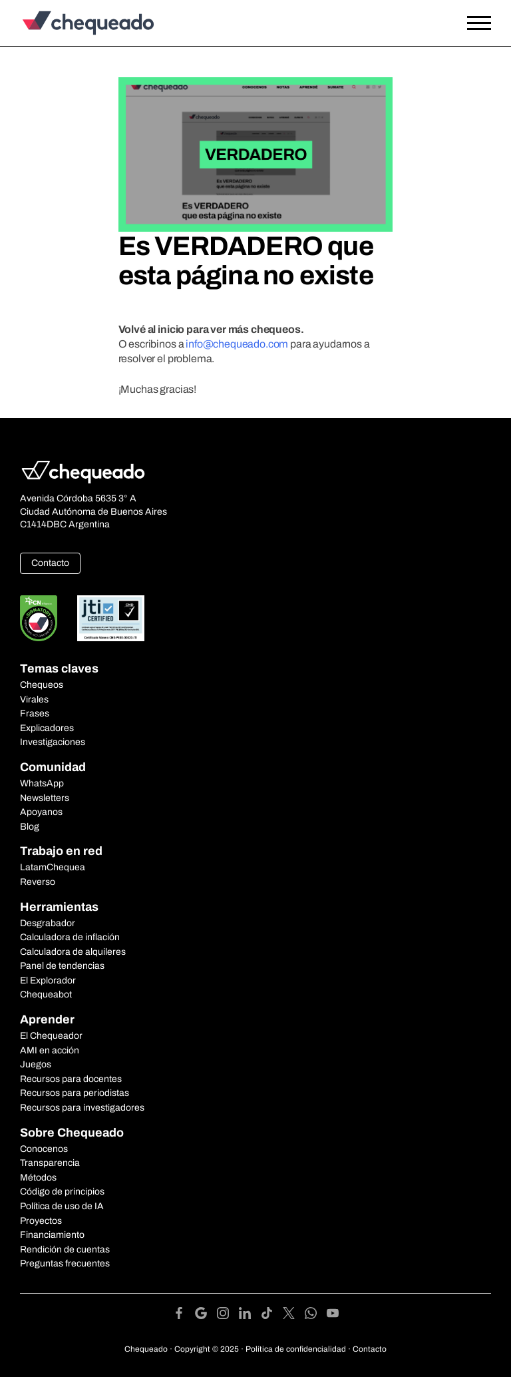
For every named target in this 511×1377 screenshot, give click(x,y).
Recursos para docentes (71, 1079)
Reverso (37, 882)
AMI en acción (49, 1050)
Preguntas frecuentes (65, 1263)
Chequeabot (46, 994)
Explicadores (47, 728)
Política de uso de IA (62, 1206)
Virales (34, 699)
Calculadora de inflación (70, 937)
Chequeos (41, 685)
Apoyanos (41, 812)
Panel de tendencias (62, 966)
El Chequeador (51, 1036)
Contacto (50, 563)
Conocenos (44, 1149)
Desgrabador (47, 923)
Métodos (38, 1178)
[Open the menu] (479, 23)
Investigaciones (52, 742)
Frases (34, 713)
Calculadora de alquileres (73, 952)
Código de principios (62, 1192)
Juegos (35, 1064)
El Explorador (48, 980)
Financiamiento (52, 1235)
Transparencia (50, 1163)
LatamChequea (52, 867)
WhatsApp (42, 783)
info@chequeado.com (237, 344)
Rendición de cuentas (65, 1249)
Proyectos (41, 1221)
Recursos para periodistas (74, 1093)
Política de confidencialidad (296, 1349)
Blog (29, 827)
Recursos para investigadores (82, 1108)
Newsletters (44, 798)
